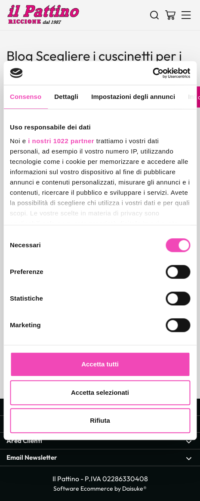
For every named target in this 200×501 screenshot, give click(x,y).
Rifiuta (100, 420)
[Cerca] (154, 14)
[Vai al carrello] (170, 14)
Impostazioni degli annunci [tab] (133, 96)
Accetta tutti (100, 364)
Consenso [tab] (25, 96)
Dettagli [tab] (66, 96)
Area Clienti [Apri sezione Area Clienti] (99, 441)
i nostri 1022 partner (61, 140)
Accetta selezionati (100, 392)
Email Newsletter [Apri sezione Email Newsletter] (99, 457)
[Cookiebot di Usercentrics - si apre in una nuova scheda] (152, 73)
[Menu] (186, 14)
